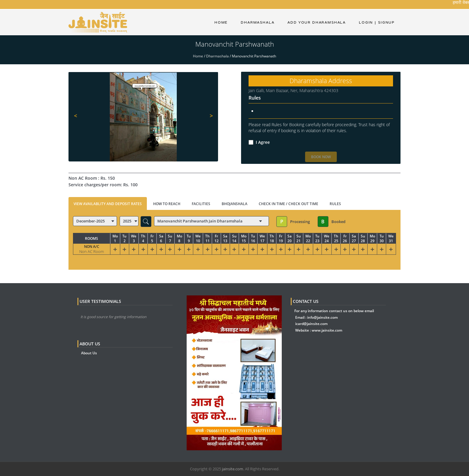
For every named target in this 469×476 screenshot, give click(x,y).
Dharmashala (217, 56)
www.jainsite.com (327, 330)
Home (221, 22)
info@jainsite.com (322, 317)
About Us (89, 353)
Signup (385, 22)
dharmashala (257, 22)
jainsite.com (232, 469)
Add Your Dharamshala (316, 22)
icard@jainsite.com (311, 323)
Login (366, 22)
